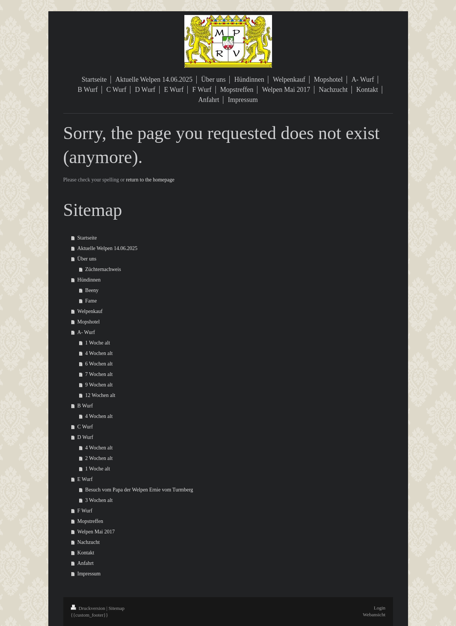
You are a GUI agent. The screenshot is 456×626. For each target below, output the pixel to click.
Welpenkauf (89, 311)
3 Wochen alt (98, 500)
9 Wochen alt (98, 385)
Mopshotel (88, 322)
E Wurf (85, 479)
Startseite (87, 238)
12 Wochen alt (100, 395)
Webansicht (374, 614)
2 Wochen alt (98, 458)
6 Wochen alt (98, 364)
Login (379, 608)
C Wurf (85, 427)
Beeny (92, 290)
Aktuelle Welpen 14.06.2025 (107, 248)
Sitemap (117, 608)
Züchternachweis (103, 269)
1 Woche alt (97, 343)
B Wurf (85, 406)
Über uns (86, 259)
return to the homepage (150, 180)
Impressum (88, 574)
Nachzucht (88, 542)
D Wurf (85, 437)
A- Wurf (86, 332)
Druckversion (88, 608)
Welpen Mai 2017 (96, 532)
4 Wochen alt (98, 353)
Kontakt (85, 553)
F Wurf (84, 511)
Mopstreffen (90, 521)
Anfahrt (85, 563)
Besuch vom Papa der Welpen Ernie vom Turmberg (139, 490)
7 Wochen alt (98, 374)
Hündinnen (88, 280)
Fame (91, 301)
